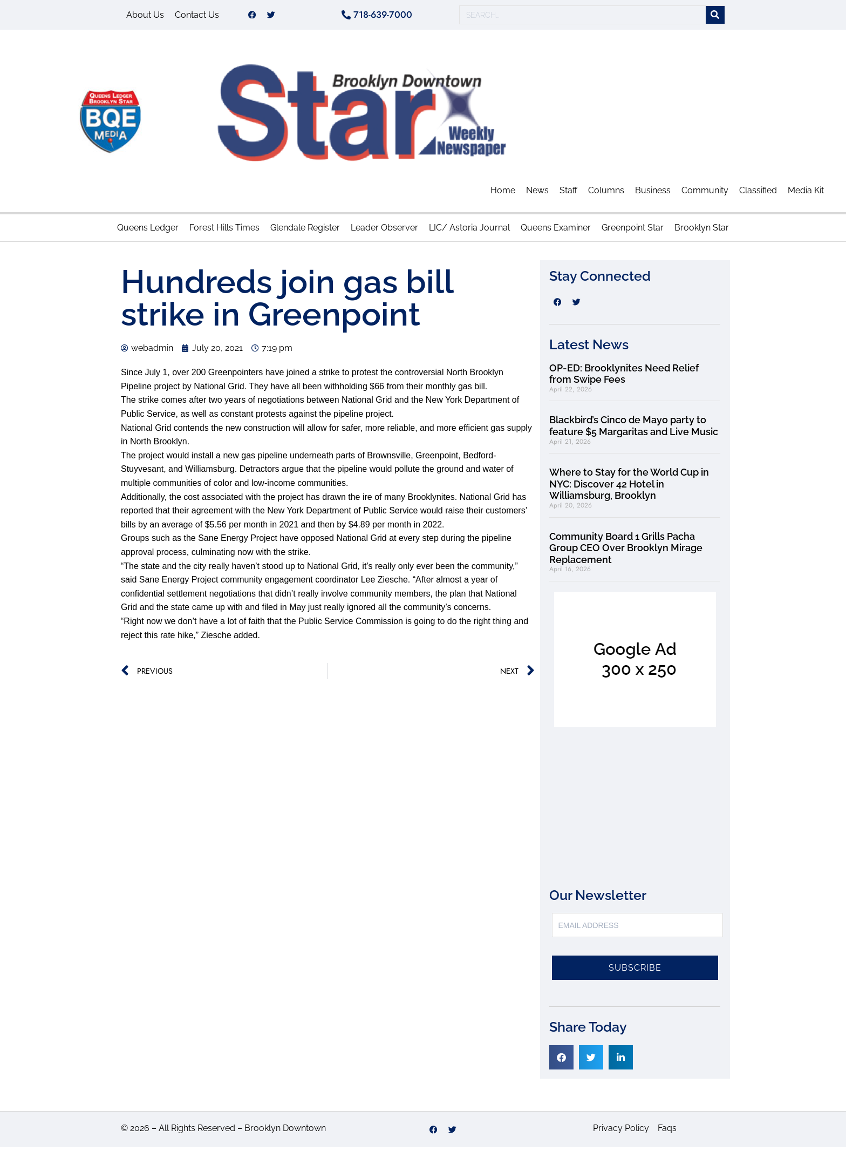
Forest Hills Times (224, 231)
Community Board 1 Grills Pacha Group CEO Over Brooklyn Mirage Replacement (625, 551)
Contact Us (197, 16)
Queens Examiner (556, 231)
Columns (606, 194)
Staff (568, 194)
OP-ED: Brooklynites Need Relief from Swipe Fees (624, 377)
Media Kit (806, 194)
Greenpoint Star (633, 231)
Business (653, 194)
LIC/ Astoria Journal (469, 231)
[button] (561, 1061)
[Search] (715, 17)
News (537, 194)
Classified (758, 194)
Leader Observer (384, 231)
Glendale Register (305, 231)
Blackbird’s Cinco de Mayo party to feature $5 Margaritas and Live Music (633, 429)
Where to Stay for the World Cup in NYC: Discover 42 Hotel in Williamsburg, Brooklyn (629, 487)
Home (502, 194)
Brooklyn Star (701, 231)
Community (704, 194)
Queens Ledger (148, 231)
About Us (145, 16)
